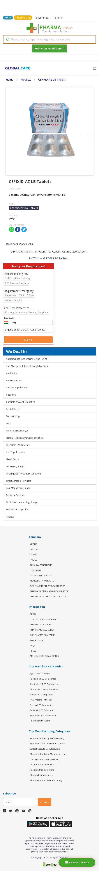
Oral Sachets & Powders (18, 480)
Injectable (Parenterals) (18, 445)
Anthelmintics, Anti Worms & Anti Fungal (26, 358)
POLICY (33, 559)
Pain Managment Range (18, 488)
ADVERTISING (36, 640)
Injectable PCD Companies (43, 678)
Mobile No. (10, 318)
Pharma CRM (23, 17)
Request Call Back (77, 862)
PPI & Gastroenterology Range (22, 502)
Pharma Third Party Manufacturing (47, 738)
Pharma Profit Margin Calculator (49, 591)
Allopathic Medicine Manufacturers (47, 754)
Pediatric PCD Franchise (42, 710)
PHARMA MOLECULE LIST (42, 629)
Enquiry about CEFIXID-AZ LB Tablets (28, 330)
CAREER (33, 554)
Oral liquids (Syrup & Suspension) (23, 473)
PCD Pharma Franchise (41, 699)
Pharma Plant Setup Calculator (48, 596)
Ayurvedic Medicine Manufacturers (47, 743)
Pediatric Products (15, 495)
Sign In (59, 17)
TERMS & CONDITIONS (41, 565)
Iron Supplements (15, 452)
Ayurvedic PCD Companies (43, 715)
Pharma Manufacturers (41, 775)
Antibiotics (11, 373)
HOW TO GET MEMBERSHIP (43, 619)
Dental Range (13, 409)
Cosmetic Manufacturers (42, 764)
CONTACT (35, 549)
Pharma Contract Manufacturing (46, 780)
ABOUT (33, 544)
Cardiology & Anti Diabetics (20, 401)
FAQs (32, 645)
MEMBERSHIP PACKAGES (42, 580)
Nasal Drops (12, 459)
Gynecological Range (17, 430)
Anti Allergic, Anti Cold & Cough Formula (27, 366)
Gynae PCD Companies (41, 694)
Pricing (8, 17)
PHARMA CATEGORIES (40, 624)
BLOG (33, 614)
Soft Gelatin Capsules (17, 509)
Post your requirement (49, 48)
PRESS (33, 650)
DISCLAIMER (36, 570)
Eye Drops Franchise (40, 673)
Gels (8, 423)
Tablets (10, 516)
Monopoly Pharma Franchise (44, 689)
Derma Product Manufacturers (45, 759)
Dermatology (13, 416)
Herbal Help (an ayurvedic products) (25, 437)
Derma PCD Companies (41, 705)
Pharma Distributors (40, 720)
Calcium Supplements (17, 387)
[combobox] (49, 39)
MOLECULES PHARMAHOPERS (44, 656)
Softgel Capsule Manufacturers (45, 748)
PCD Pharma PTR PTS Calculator (47, 586)
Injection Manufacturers (42, 769)
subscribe (44, 802)
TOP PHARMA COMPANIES (42, 635)
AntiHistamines (14, 380)
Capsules (11, 394)
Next (28, 339)
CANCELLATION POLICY (41, 575)
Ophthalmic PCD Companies (44, 684)
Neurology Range (15, 466)
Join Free (42, 17)
